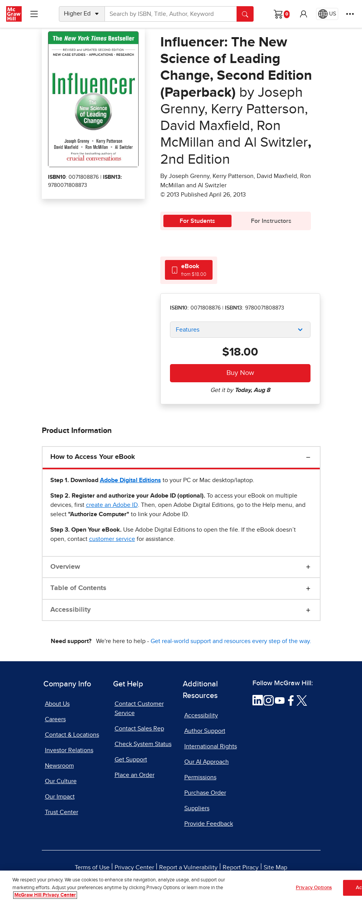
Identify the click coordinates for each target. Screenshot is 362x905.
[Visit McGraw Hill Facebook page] (291, 700)
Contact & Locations (72, 735)
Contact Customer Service (139, 708)
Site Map (275, 867)
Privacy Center (134, 867)
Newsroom (59, 766)
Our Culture (61, 781)
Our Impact (60, 797)
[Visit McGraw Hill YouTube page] (280, 700)
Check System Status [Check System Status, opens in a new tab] (143, 744)
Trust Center (61, 812)
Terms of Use (92, 867)
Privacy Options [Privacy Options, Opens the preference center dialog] (314, 890)
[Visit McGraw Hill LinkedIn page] (257, 700)
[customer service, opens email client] (112, 539)
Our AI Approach (206, 762)
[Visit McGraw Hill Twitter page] (302, 700)
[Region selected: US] (327, 14)
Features (187, 330)
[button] (303, 14)
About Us (57, 704)
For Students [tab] (197, 221)
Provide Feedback (208, 824)
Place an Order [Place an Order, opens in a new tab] (134, 775)
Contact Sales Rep (139, 728)
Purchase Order (205, 793)
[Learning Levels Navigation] (34, 14)
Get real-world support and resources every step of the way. (231, 641)
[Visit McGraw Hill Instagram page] (268, 700)
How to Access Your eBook (92, 456)
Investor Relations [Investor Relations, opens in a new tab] (69, 750)
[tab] (189, 270)
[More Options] (350, 14)
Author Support (204, 731)
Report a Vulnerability (188, 867)
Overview (65, 566)
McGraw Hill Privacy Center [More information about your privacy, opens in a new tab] (45, 898)
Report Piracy (241, 867)
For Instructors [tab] (271, 221)
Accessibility (70, 609)
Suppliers (196, 808)
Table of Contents (78, 588)
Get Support (131, 759)
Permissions (200, 777)
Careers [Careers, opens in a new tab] (55, 719)
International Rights (210, 746)
